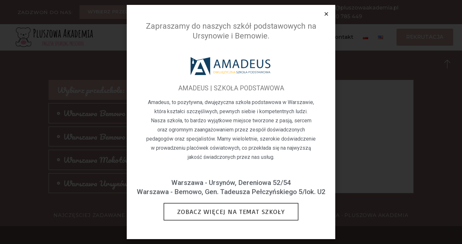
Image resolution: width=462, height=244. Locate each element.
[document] (231, 122)
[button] (326, 13)
